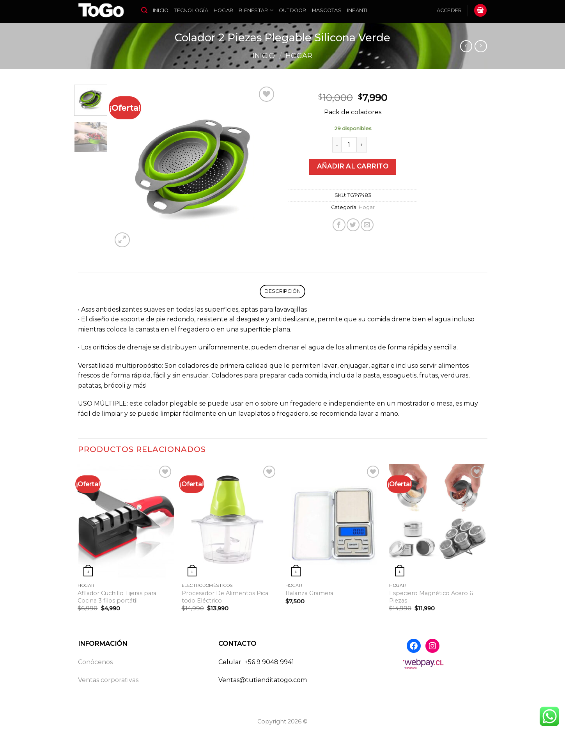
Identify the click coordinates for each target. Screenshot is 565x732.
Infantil (358, 10)
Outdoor (292, 10)
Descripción (282, 291)
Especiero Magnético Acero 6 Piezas (431, 597)
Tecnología (191, 10)
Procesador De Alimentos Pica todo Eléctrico (225, 597)
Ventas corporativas (108, 680)
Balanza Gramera (309, 593)
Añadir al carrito (352, 166)
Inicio (161, 10)
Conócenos (95, 662)
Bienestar (256, 10)
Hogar (223, 10)
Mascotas (327, 10)
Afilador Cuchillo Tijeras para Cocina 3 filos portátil (117, 597)
